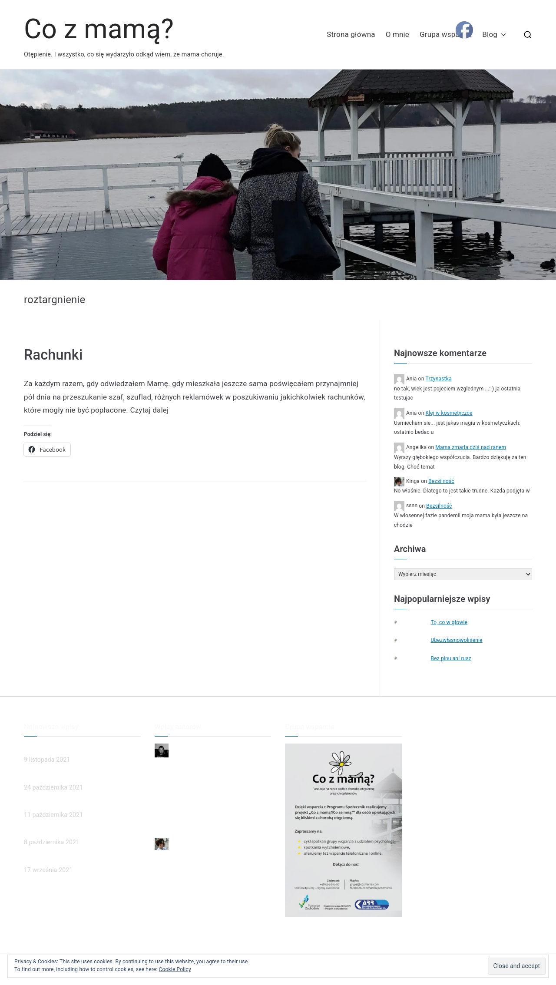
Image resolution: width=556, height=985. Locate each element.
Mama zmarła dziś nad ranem (470, 447)
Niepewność (172, 764)
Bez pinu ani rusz (450, 658)
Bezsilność (441, 481)
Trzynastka (439, 379)
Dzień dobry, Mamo (181, 779)
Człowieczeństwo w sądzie (61, 776)
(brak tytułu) (40, 803)
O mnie (397, 34)
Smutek (165, 793)
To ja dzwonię (174, 808)
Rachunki (53, 355)
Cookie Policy (175, 969)
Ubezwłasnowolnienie (456, 640)
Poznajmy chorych (49, 858)
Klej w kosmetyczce (449, 413)
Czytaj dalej (149, 410)
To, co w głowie (448, 622)
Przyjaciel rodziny (179, 822)
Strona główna (351, 34)
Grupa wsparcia (446, 34)
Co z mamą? (99, 29)
